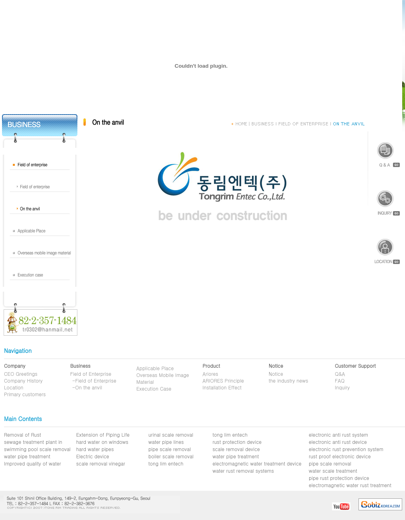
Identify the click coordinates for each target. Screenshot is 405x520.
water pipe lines (166, 441)
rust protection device (237, 441)
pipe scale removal (169, 448)
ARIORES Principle (223, 380)
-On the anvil (87, 387)
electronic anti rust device (338, 441)
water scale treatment (333, 470)
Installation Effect (221, 387)
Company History (23, 380)
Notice (276, 373)
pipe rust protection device (339, 477)
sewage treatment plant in (33, 441)
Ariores (210, 373)
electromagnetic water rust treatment (350, 485)
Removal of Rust (22, 434)
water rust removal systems (243, 470)
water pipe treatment (27, 456)
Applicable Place (155, 368)
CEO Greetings (20, 373)
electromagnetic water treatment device (257, 463)
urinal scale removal (170, 434)
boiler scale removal (170, 456)
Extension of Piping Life (103, 434)
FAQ (339, 380)
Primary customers (25, 394)
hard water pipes (95, 448)
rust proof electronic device (340, 456)
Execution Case (153, 388)
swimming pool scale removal (37, 448)
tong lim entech (165, 463)
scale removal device (236, 448)
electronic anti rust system (338, 434)
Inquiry (342, 387)
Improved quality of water (32, 463)
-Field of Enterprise (94, 380)
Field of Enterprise (90, 373)
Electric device (92, 456)
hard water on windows (102, 441)
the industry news (288, 380)
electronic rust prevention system (346, 448)
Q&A (340, 373)
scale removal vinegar (100, 463)
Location (13, 387)
